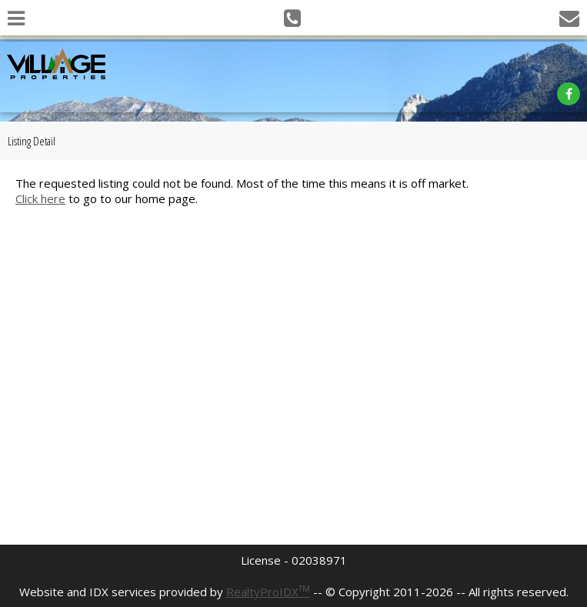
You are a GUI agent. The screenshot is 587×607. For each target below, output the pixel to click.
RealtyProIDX (268, 591)
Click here (40, 198)
